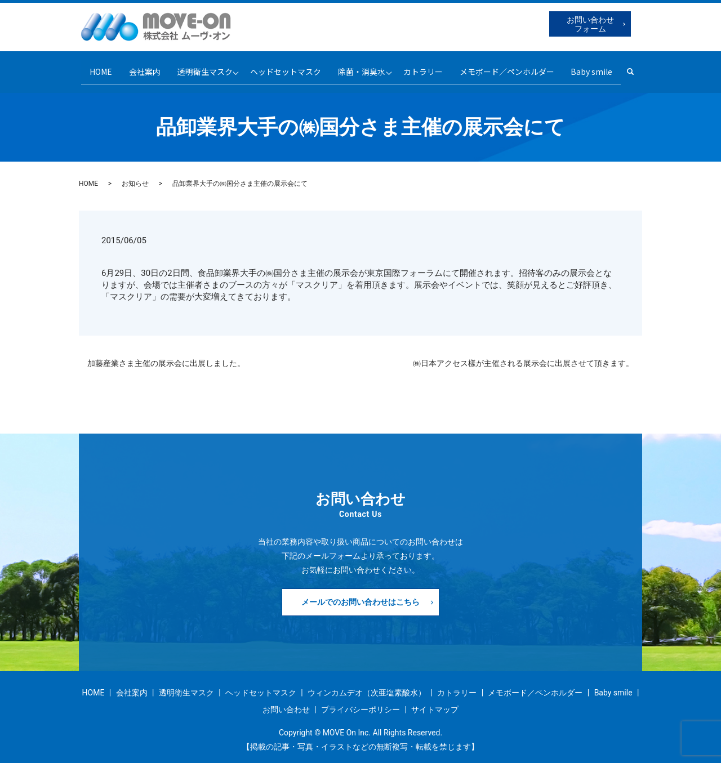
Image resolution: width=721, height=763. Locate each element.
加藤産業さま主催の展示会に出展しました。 (166, 355)
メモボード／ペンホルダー (513, 67)
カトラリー (427, 67)
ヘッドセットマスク (284, 67)
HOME (92, 67)
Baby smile (600, 67)
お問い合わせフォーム (590, 24)
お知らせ (135, 177)
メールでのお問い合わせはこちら (360, 594)
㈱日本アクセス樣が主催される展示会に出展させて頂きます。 (523, 355)
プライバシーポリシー (360, 702)
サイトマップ (435, 702)
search (645, 68)
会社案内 (138, 67)
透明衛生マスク (200, 67)
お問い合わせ (286, 702)
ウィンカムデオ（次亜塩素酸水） (367, 685)
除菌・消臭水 (362, 67)
